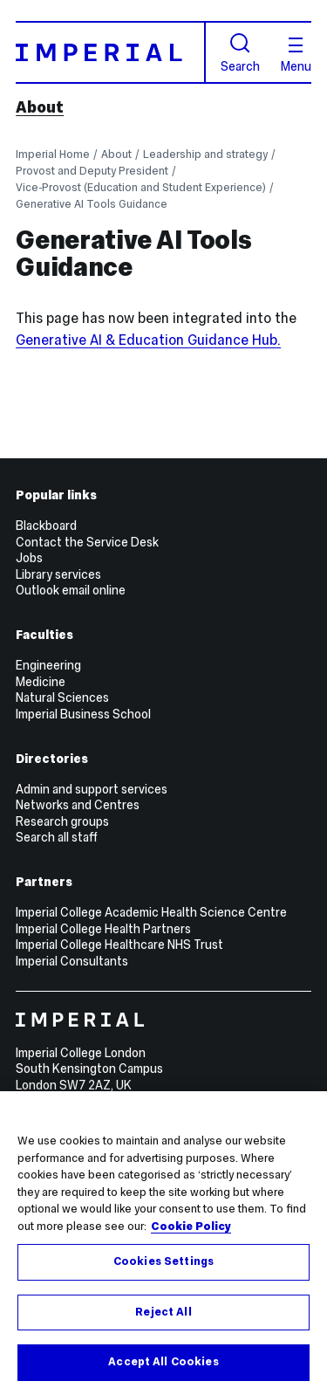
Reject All (163, 1312)
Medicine (40, 682)
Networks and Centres (78, 805)
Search (240, 52)
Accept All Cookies (163, 1362)
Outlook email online (71, 590)
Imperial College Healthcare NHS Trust (119, 944)
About (40, 107)
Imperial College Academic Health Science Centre (151, 912)
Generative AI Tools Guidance (91, 203)
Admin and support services (91, 789)
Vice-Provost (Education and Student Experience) (141, 187)
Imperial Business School (83, 714)
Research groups (62, 821)
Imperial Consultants (72, 961)
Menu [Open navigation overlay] (296, 55)
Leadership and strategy (205, 154)
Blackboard (46, 525)
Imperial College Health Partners (103, 929)
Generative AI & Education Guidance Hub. (148, 340)
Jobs (29, 558)
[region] (163, 1243)
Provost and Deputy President (92, 170)
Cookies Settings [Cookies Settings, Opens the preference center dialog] (163, 1261)
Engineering (48, 665)
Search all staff (57, 837)
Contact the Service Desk (87, 542)
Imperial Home (53, 154)
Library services (58, 574)
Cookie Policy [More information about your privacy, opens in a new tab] (191, 1227)
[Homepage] (111, 52)
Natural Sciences (62, 697)
